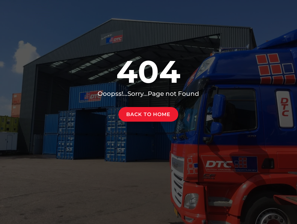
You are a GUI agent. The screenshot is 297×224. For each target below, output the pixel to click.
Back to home (148, 114)
